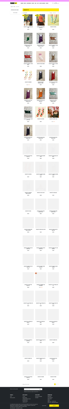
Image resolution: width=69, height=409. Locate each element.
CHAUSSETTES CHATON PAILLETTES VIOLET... (53, 156)
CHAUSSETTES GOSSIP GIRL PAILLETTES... (28, 285)
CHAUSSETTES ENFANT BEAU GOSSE (40, 229)
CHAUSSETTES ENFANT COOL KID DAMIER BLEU (28, 248)
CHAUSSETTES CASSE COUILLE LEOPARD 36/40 (41, 138)
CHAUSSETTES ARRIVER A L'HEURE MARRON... (53, 46)
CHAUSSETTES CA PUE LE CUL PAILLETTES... (41, 101)
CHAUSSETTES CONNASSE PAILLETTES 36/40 (28, 193)
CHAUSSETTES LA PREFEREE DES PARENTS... (28, 322)
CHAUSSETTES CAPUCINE (40, 118)
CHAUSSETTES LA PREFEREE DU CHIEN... (41, 322)
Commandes (36, 397)
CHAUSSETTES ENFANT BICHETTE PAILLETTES (53, 230)
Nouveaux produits (12, 397)
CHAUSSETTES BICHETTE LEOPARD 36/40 (53, 64)
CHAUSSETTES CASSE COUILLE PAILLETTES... (28, 156)
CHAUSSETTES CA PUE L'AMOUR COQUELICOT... (53, 82)
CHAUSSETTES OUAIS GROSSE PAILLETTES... (28, 377)
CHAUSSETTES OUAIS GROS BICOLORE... (53, 359)
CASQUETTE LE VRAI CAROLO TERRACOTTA (41, 27)
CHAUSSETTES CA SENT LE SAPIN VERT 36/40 (28, 119)
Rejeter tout (44, 405)
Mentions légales (25, 397)
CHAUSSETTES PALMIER (41, 376)
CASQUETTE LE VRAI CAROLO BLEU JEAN (28, 27)
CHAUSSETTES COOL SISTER (40, 192)
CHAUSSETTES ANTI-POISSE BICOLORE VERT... (28, 46)
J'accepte (54, 405)
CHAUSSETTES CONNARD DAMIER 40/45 (40, 175)
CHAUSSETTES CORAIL (28, 211)
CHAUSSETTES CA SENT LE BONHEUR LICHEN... (53, 101)
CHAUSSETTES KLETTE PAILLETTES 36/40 (53, 303)
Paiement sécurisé (25, 401)
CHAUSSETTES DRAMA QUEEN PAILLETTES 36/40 (28, 230)
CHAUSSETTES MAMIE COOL (28, 358)
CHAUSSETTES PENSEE (53, 376)
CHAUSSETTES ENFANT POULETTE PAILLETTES (28, 267)
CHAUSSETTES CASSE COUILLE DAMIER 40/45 (28, 138)
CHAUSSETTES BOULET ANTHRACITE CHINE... (41, 82)
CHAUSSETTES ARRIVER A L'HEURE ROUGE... (28, 64)
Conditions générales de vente (27, 398)
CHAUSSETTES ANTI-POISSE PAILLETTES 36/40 (40, 46)
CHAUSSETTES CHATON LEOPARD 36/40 (40, 156)
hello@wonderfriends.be (55, 402)
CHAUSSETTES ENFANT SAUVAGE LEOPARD (53, 267)
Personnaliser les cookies (19, 407)
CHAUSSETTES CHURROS (28, 174)
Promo (11, 396)
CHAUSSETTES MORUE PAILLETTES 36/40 (40, 359)
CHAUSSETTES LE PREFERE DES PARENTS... (53, 322)
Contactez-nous (25, 402)
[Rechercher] (53, 3)
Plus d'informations (12, 407)
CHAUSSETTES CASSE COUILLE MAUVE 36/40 (53, 138)
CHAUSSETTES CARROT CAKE (53, 118)
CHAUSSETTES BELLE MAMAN (41, 63)
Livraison (24, 396)
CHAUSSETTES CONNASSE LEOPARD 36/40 (53, 175)
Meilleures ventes (12, 398)
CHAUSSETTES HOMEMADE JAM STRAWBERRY (41, 285)
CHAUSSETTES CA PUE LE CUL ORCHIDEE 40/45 (28, 101)
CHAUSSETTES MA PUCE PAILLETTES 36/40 (41, 340)
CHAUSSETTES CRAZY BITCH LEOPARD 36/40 (41, 211)
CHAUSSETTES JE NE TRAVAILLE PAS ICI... (53, 285)
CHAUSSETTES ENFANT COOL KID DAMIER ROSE (40, 248)
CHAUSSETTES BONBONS (28, 82)
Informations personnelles (38, 396)
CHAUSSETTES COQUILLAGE (53, 192)
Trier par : (51, 12)
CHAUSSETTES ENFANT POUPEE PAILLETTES (41, 267)
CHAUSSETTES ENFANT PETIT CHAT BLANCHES (53, 248)
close (40, 0)
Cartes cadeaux (15, 12)
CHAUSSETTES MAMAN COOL (53, 339)
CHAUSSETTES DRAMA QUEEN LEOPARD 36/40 (53, 211)
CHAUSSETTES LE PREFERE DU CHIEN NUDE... (28, 340)
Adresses (36, 398)
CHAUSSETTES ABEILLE (53, 26)
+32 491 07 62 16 (54, 401)
